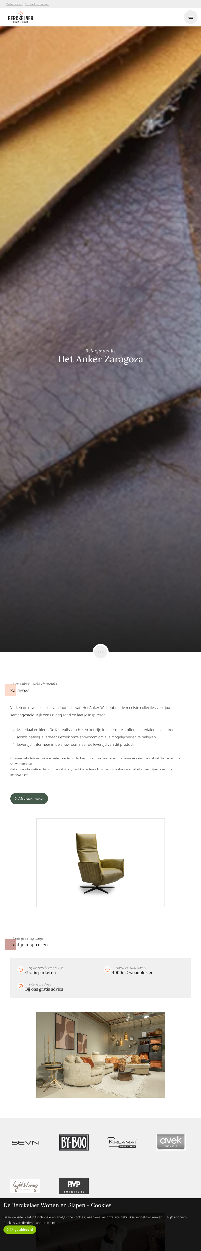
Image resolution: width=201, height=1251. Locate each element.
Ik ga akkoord (21, 1229)
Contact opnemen (37, 4)
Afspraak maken (31, 798)
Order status (14, 4)
